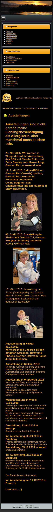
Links (8, 79)
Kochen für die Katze (14, 59)
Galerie (8, 44)
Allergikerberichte (12, 77)
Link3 (31, 505)
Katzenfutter (10, 57)
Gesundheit (10, 62)
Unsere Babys (11, 38)
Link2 (26, 505)
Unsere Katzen (11, 36)
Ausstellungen (11, 81)
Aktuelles (9, 75)
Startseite (17, 108)
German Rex (11, 34)
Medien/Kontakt (12, 83)
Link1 (21, 505)
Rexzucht (9, 42)
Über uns (9, 32)
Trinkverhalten (11, 61)
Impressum (10, 85)
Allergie (9, 40)
